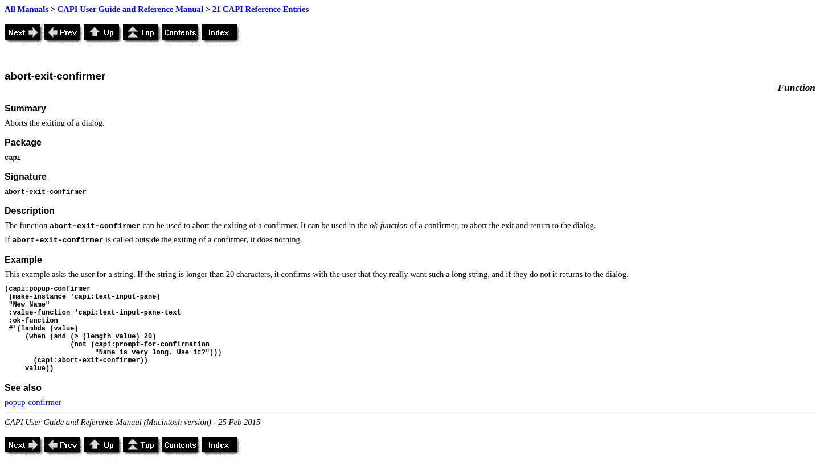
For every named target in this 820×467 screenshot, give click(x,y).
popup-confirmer (33, 402)
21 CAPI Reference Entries (260, 9)
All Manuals (26, 9)
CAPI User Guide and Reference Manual (130, 9)
